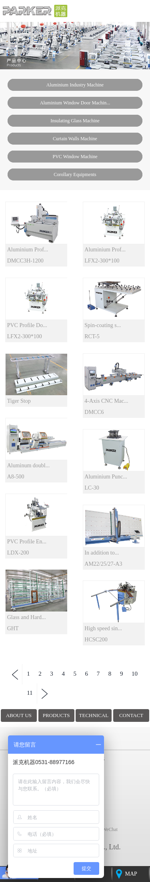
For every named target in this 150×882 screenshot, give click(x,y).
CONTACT (131, 715)
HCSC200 (96, 640)
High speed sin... (103, 628)
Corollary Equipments (75, 174)
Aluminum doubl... (28, 465)
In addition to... (101, 553)
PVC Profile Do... (27, 325)
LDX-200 (18, 553)
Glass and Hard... (26, 617)
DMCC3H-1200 (25, 261)
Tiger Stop (19, 401)
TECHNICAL (94, 715)
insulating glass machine (75, 120)
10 (135, 673)
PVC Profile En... (26, 542)
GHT (13, 628)
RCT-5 (92, 336)
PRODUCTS (56, 715)
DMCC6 (94, 412)
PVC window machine (75, 156)
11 (29, 693)
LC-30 (91, 488)
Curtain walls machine (75, 138)
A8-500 (15, 477)
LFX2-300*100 (101, 261)
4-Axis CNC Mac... (106, 401)
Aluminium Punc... (105, 477)
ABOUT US (19, 715)
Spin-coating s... (102, 325)
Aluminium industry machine (75, 85)
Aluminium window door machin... (75, 103)
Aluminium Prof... (27, 250)
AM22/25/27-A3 (103, 564)
